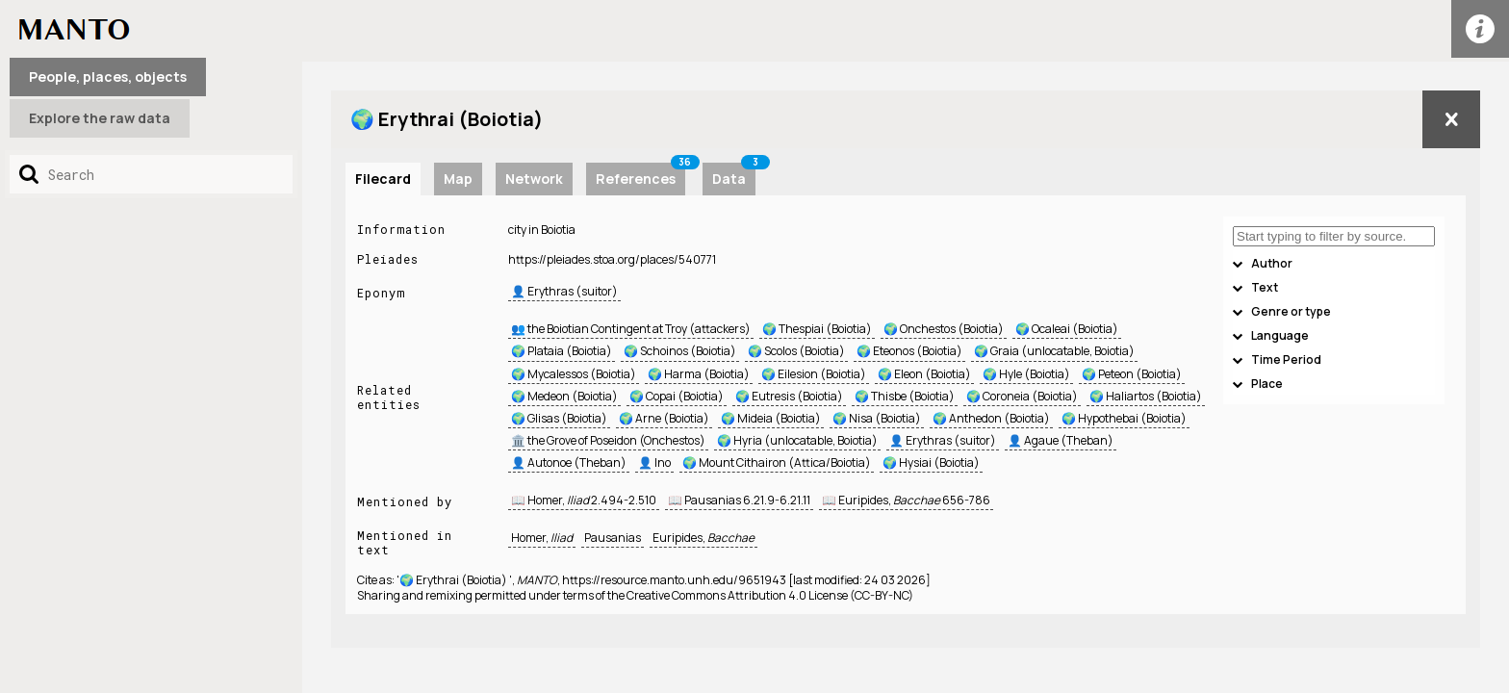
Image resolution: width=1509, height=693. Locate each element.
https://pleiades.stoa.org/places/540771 (612, 259)
